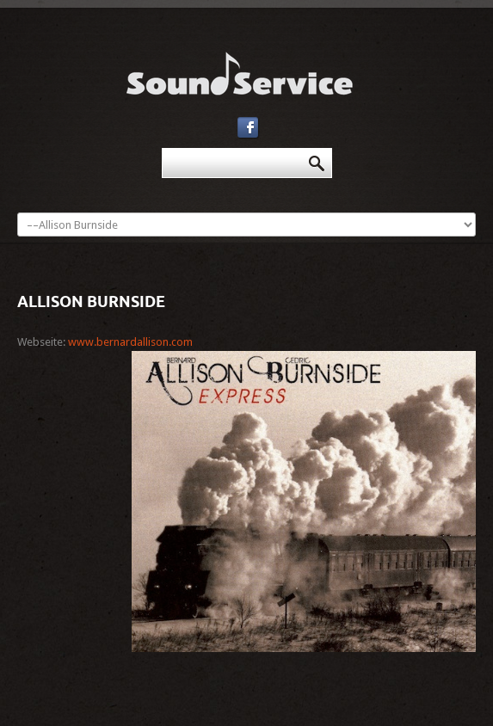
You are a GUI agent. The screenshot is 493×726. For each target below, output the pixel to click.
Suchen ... (162, 148)
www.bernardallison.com (130, 341)
